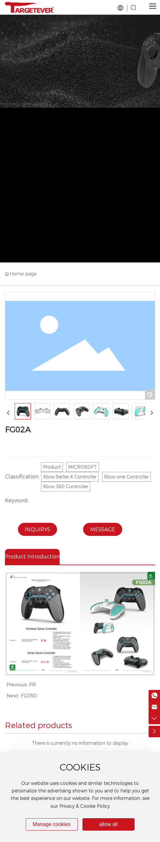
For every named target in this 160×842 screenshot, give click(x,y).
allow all (108, 824)
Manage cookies (52, 824)
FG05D (29, 696)
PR (32, 684)
